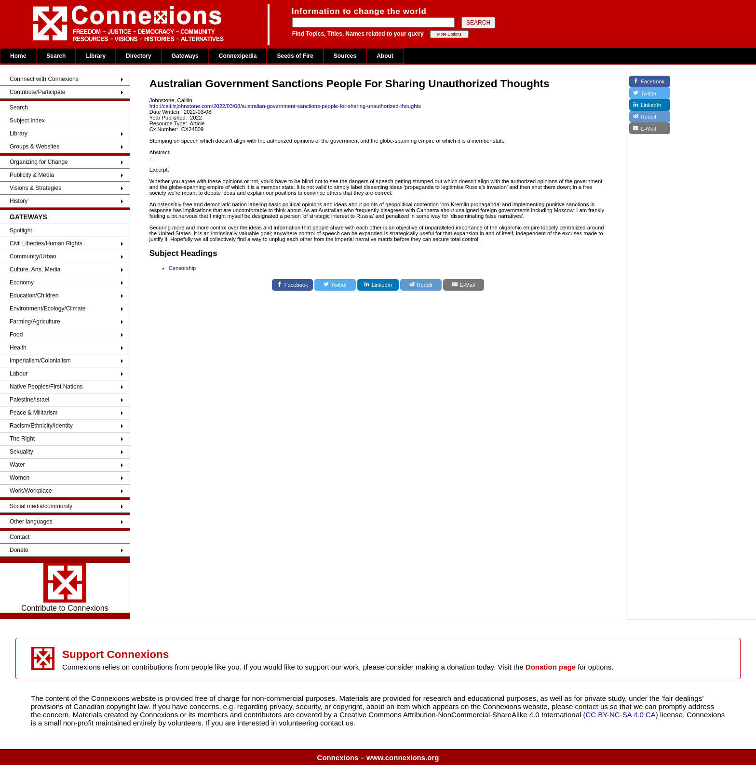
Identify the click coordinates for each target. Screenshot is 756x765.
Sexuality (21, 451)
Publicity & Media (32, 175)
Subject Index (27, 120)
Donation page (551, 667)
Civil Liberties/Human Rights (46, 243)
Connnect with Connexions (44, 79)
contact (587, 706)
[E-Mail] (464, 285)
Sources (345, 56)
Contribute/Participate (37, 92)
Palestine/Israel (29, 399)
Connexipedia (238, 56)
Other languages (31, 521)
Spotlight (21, 230)
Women (19, 477)
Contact (19, 537)
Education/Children (34, 295)
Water (17, 464)
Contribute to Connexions (64, 587)
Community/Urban (33, 256)
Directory (138, 56)
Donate (19, 550)
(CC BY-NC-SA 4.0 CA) (620, 715)
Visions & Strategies (35, 188)
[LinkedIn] (378, 285)
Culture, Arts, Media (35, 269)
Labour (18, 373)
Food (16, 334)
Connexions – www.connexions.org (378, 757)
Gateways (185, 56)
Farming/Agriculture (35, 321)
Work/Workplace (31, 490)
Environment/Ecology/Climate (47, 308)
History (18, 201)
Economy (22, 282)
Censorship (182, 268)
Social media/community (41, 506)
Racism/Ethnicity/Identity (41, 425)
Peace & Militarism (33, 412)
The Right (22, 438)
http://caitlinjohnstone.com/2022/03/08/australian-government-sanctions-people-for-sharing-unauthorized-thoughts (285, 106)
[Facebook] (292, 285)
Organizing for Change (39, 162)
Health (18, 347)
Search (56, 56)
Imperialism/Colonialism (40, 360)
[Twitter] (335, 285)
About (385, 56)
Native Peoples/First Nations (46, 386)
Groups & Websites (34, 146)
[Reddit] (421, 285)
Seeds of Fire (295, 56)
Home (18, 56)
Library (96, 56)
